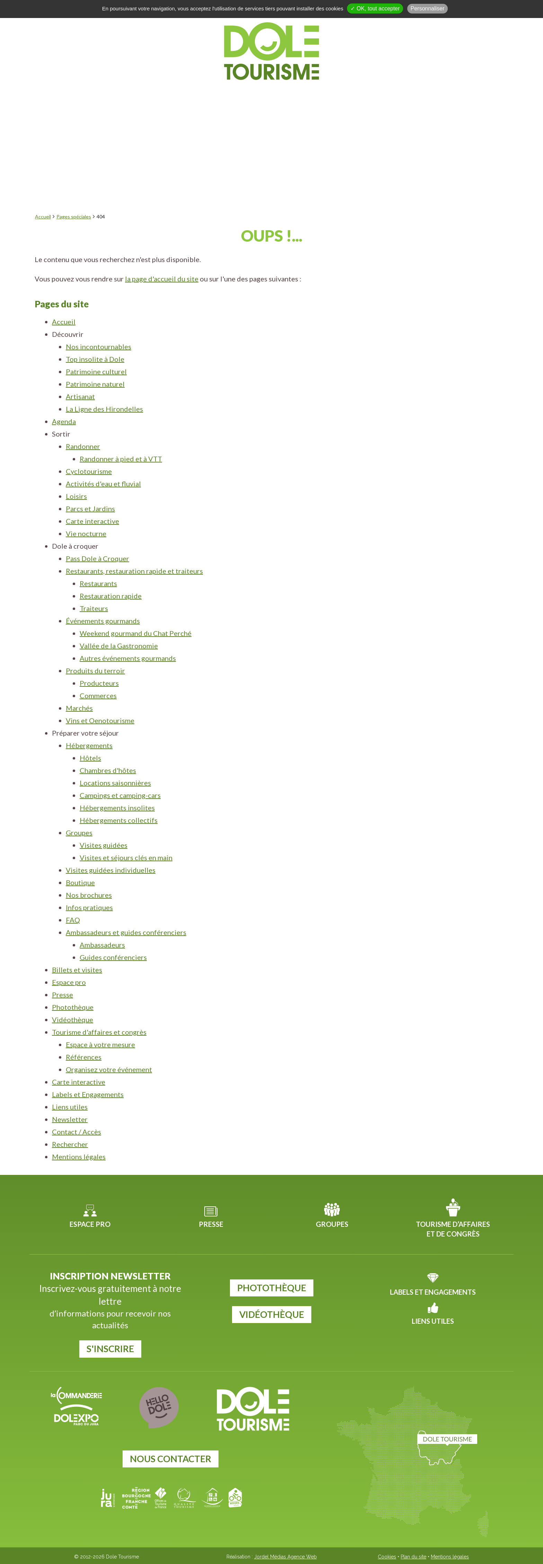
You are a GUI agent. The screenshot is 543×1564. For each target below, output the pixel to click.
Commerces (98, 695)
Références (83, 1057)
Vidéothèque (72, 1019)
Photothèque (73, 1007)
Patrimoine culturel (96, 371)
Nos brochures (89, 895)
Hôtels (90, 758)
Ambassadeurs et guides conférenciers (126, 932)
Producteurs (99, 683)
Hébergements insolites (117, 807)
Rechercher (70, 1144)
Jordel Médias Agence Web (285, 1556)
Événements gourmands (103, 621)
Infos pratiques (89, 907)
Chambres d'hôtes (108, 770)
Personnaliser (428, 8)
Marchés (79, 708)
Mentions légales (79, 1156)
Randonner (83, 446)
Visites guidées (103, 845)
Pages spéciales (73, 216)
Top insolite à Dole (95, 359)
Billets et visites (77, 969)
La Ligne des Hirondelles (104, 409)
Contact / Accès (76, 1131)
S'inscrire (110, 1348)
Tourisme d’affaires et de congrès (453, 1229)
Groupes (79, 832)
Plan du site (413, 1556)
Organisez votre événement (109, 1069)
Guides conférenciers (113, 957)
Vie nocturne (86, 533)
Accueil (43, 216)
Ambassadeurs (102, 945)
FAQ (73, 920)
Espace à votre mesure (100, 1044)
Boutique (80, 882)
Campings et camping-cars (120, 795)
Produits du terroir (95, 670)
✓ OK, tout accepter (375, 8)
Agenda (180, 96)
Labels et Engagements (88, 1094)
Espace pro (69, 982)
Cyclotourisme (89, 471)
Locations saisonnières (115, 783)
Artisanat (80, 396)
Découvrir (126, 96)
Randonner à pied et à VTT (121, 459)
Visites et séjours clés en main (126, 857)
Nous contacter (170, 1458)
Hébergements (89, 745)
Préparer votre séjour (388, 96)
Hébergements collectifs (119, 820)
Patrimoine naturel (95, 384)
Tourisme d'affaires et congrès (99, 1032)
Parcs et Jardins (90, 508)
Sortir (224, 96)
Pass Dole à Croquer (97, 558)
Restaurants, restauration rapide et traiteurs (134, 571)
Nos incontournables (98, 346)
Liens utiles (70, 1107)
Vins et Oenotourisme (100, 720)
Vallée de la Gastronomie (119, 645)
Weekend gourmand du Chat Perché (136, 633)
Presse (62, 994)
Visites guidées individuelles (110, 870)
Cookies (387, 1556)
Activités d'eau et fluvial (103, 483)
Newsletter (70, 1119)
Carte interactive (92, 521)
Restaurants (98, 583)
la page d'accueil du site (161, 279)
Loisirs (76, 496)
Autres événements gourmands (128, 658)
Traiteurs (94, 608)
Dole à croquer (287, 96)
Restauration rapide (111, 596)
